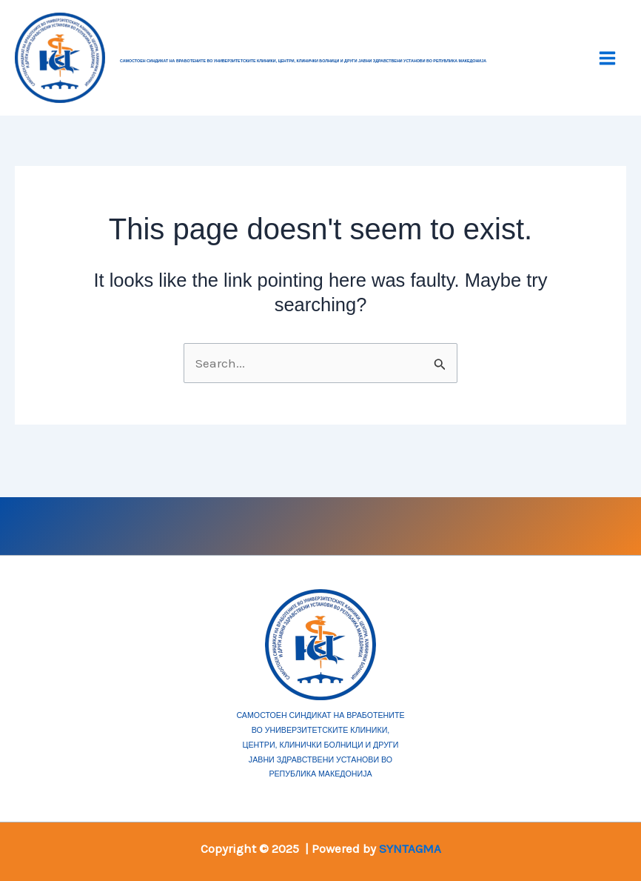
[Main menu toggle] (608, 58)
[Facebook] (149, 524)
